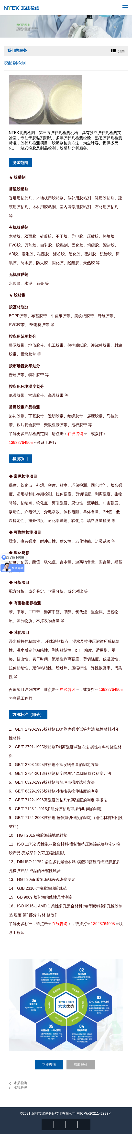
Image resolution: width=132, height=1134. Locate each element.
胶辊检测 (20, 1087)
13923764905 (21, 442)
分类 (121, 51)
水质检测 (20, 1083)
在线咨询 (75, 434)
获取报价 (81, 1064)
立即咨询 (49, 1064)
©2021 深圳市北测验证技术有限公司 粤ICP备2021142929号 (66, 1113)
